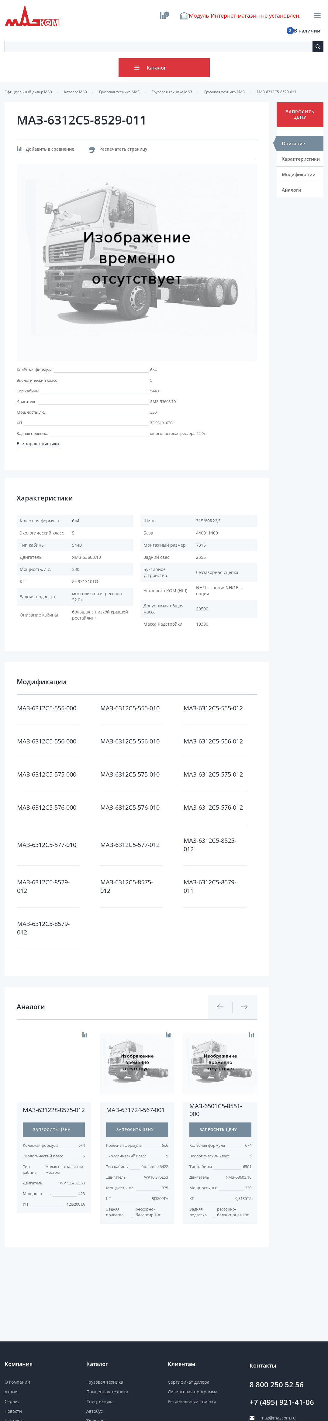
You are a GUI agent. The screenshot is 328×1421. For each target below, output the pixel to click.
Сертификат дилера (188, 1382)
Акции (11, 1392)
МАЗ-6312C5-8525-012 (210, 844)
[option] (137, 262)
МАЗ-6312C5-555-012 (213, 708)
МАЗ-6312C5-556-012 (213, 741)
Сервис (12, 1401)
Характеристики (301, 159)
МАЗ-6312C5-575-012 (213, 774)
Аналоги (291, 190)
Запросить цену (300, 114)
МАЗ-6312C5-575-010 (130, 774)
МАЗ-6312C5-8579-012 (43, 928)
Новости (13, 1411)
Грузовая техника (104, 1382)
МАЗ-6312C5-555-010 (130, 708)
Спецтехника (100, 1401)
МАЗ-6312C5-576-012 (213, 807)
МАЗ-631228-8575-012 (54, 1110)
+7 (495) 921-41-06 (282, 1402)
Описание (293, 143)
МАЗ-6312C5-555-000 (46, 708)
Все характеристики (38, 443)
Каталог (156, 67)
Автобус (94, 1411)
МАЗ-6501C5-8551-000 (215, 1110)
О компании (17, 1382)
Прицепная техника (107, 1392)
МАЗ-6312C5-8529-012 (43, 886)
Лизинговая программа (192, 1392)
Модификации (299, 174)
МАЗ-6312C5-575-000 (46, 774)
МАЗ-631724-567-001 (135, 1110)
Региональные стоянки (192, 1401)
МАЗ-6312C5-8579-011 (210, 886)
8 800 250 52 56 (277, 1384)
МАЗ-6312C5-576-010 (130, 807)
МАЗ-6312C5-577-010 (46, 845)
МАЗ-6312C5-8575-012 (126, 886)
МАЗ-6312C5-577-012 (130, 845)
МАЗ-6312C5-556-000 (46, 741)
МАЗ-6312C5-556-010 (130, 741)
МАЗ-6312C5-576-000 (46, 807)
